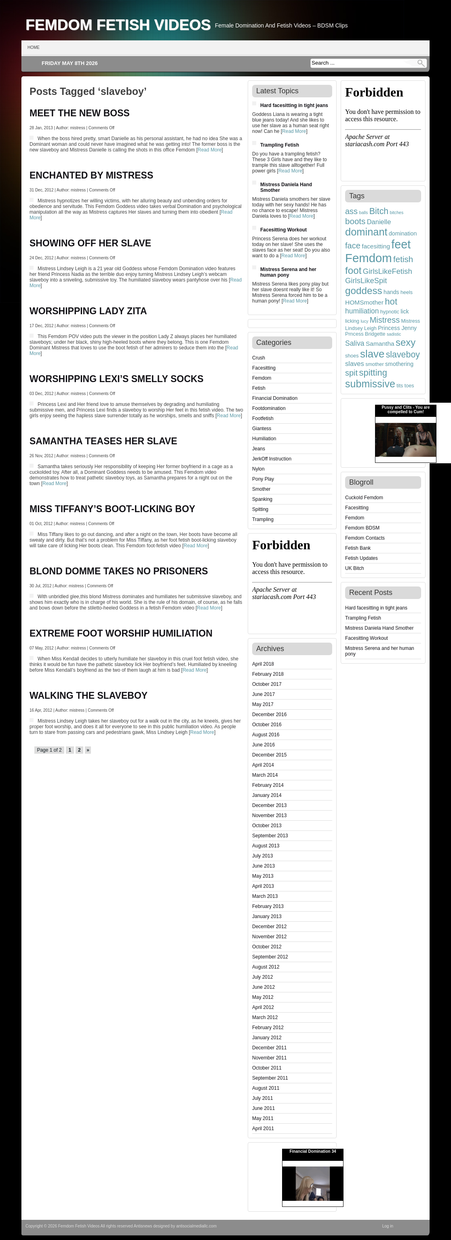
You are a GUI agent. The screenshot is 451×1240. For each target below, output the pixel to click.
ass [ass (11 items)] (351, 211)
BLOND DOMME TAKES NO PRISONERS (119, 571)
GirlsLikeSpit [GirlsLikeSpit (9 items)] (366, 280)
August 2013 (265, 846)
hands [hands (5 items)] (391, 292)
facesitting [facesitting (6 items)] (376, 246)
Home (33, 47)
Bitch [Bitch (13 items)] (379, 211)
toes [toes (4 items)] (409, 386)
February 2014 (268, 785)
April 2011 (263, 1128)
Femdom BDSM (362, 528)
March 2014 (265, 775)
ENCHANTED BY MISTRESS (91, 175)
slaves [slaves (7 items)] (354, 363)
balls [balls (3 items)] (363, 212)
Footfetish (263, 418)
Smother (261, 489)
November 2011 (269, 1058)
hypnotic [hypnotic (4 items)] (389, 312)
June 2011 (263, 1108)
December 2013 (269, 805)
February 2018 (268, 674)
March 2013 (265, 896)
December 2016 (269, 714)
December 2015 (269, 755)
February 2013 (268, 906)
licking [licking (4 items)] (352, 321)
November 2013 (269, 815)
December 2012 (269, 926)
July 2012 (262, 977)
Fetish (259, 388)
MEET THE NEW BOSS (80, 113)
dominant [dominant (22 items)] (366, 231)
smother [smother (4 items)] (374, 364)
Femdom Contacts (365, 538)
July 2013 (262, 856)
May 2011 (263, 1118)
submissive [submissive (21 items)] (370, 383)
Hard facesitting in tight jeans (294, 105)
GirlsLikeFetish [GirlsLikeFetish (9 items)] (387, 271)
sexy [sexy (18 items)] (405, 342)
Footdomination (269, 408)
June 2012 (263, 987)
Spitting (260, 509)
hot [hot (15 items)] (391, 301)
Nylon (258, 469)
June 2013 (263, 866)
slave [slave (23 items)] (372, 353)
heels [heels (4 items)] (406, 292)
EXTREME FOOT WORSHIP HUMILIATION (121, 633)
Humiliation (264, 438)
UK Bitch (354, 568)
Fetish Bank (358, 548)
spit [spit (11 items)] (351, 372)
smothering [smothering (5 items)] (399, 364)
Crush (258, 358)
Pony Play (263, 479)
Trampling (263, 519)
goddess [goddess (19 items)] (363, 290)
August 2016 (265, 735)
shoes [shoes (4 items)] (352, 356)
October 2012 (267, 947)
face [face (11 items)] (352, 245)
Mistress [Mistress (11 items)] (385, 319)
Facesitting (264, 368)
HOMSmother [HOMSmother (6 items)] (364, 302)
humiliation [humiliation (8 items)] (362, 311)
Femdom (261, 378)
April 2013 (263, 886)
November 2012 (269, 936)
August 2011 (265, 1088)
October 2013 (267, 825)
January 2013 (267, 916)
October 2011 (267, 1068)
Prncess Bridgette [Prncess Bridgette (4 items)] (365, 334)
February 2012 (268, 1027)
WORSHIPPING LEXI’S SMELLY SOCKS (117, 379)
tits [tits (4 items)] (399, 386)
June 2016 (263, 745)
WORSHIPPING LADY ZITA (88, 311)
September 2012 (270, 957)
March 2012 (265, 1017)
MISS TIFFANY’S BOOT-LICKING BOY (112, 509)
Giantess (261, 428)
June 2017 (263, 694)
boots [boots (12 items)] (355, 221)
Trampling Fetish (279, 145)
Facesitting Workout (283, 230)
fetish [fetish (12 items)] (403, 259)
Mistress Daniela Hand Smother (379, 628)
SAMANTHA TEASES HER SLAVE (103, 441)
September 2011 (270, 1078)
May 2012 (263, 997)
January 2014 (267, 795)
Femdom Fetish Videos (118, 24)
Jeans (258, 449)
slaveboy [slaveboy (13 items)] (403, 354)
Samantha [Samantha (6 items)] (380, 343)
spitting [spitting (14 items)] (373, 373)
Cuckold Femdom (364, 497)
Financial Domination (274, 398)
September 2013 (270, 836)
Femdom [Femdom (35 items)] (368, 258)
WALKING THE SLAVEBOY (89, 695)
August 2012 (265, 967)
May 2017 (263, 704)
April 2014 (263, 765)
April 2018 (263, 664)
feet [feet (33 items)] (401, 244)
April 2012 (263, 1007)
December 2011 (269, 1048)
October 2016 (267, 724)
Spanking (262, 499)
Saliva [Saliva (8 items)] (355, 343)
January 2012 (267, 1037)
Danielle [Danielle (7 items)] (379, 221)
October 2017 (267, 684)
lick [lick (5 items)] (404, 311)
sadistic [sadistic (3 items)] (394, 334)
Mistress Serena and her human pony (288, 272)
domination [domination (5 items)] (403, 233)
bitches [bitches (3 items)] (397, 212)
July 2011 (262, 1098)
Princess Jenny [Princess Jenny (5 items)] (397, 328)
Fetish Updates (361, 558)
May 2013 (263, 876)
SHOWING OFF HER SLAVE (90, 243)
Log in (387, 1226)
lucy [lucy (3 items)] (364, 321)
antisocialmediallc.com (196, 1226)
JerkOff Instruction (271, 459)
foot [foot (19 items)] (353, 270)
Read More (209, 150)
